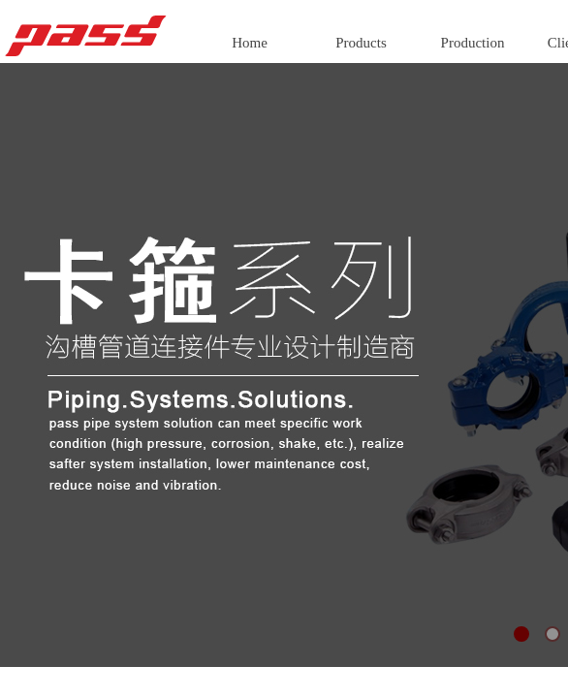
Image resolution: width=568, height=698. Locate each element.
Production (473, 42)
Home (250, 42)
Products (361, 42)
